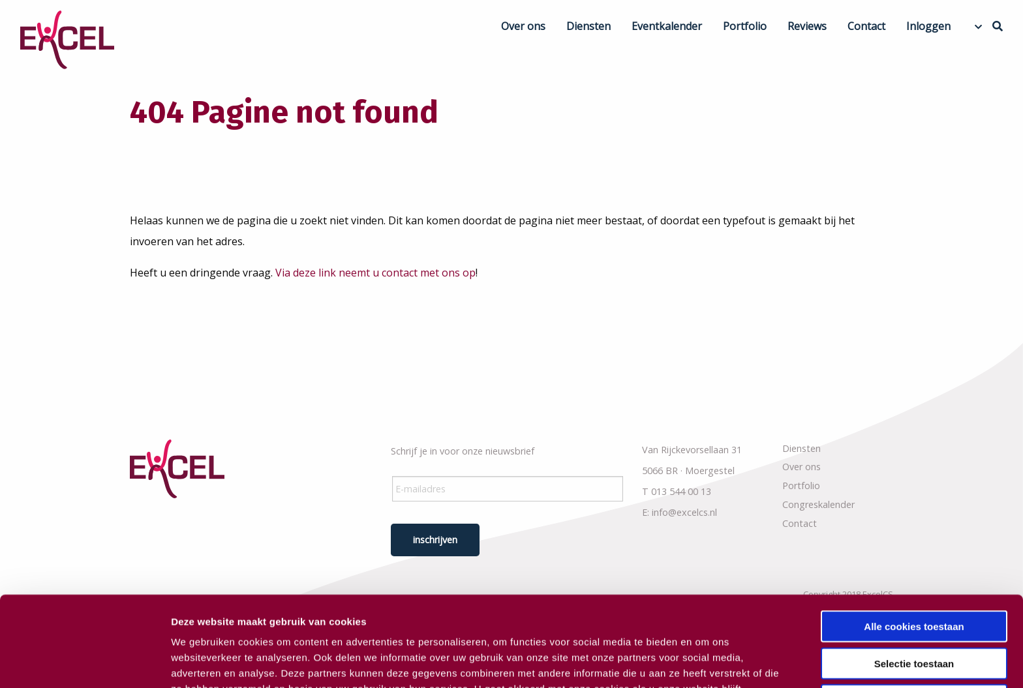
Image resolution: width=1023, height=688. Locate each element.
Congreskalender (818, 504)
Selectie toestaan (914, 578)
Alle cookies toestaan (914, 541)
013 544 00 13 (681, 491)
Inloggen (928, 26)
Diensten (588, 26)
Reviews (807, 26)
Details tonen (705, 662)
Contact (866, 26)
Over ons (523, 26)
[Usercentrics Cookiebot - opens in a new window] (84, 662)
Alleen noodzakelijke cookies (914, 615)
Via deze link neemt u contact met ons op (375, 272)
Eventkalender (667, 26)
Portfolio (745, 26)
